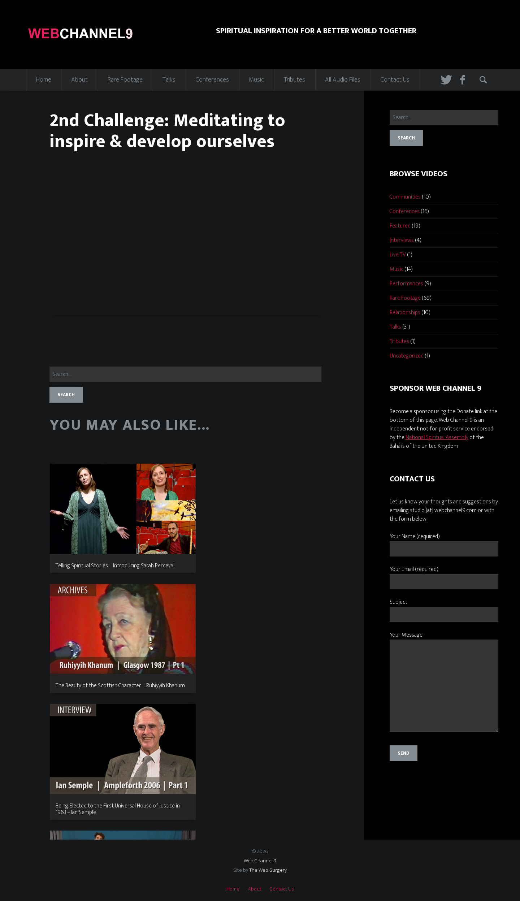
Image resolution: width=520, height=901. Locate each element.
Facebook (464, 79)
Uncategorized (407, 356)
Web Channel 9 (260, 860)
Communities (405, 197)
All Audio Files (342, 79)
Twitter (445, 79)
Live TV (398, 255)
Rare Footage (125, 79)
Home (43, 79)
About (79, 79)
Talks (169, 79)
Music (256, 79)
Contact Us (395, 79)
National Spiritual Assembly (437, 437)
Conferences (212, 79)
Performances (406, 284)
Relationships (405, 312)
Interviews (402, 240)
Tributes (294, 79)
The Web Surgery (268, 870)
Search (484, 79)
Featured (400, 226)
